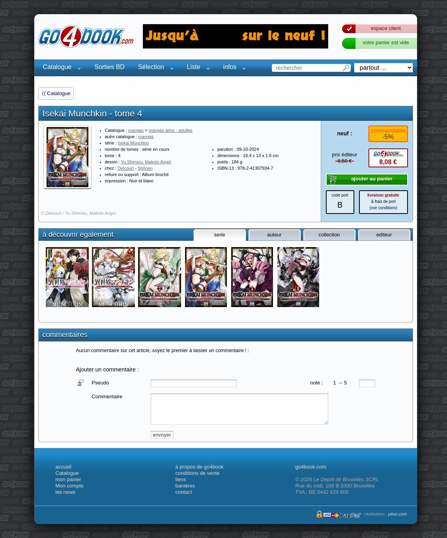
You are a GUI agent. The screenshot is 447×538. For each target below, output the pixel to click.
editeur (384, 235)
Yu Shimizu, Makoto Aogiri (146, 161)
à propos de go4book (200, 467)
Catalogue (59, 68)
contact (184, 492)
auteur (274, 235)
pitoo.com (397, 514)
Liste (196, 68)
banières (185, 486)
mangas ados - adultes (171, 130)
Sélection (153, 68)
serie (219, 235)
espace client (386, 28)
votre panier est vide (386, 42)
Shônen (145, 168)
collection (329, 235)
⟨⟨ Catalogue (56, 93)
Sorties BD (109, 67)
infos (232, 68)
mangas (136, 130)
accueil (63, 467)
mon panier (68, 479)
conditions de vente (198, 473)
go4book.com (311, 467)
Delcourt (126, 168)
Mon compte (70, 486)
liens (181, 479)
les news (66, 492)
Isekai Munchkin (133, 143)
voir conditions (383, 208)
